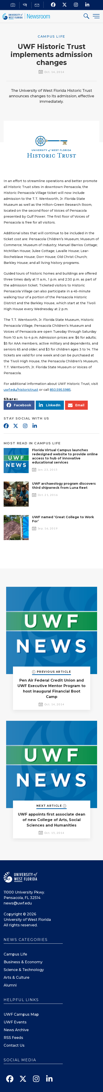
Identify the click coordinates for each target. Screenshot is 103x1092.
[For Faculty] (25, 5)
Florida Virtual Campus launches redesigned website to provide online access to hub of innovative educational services (65, 456)
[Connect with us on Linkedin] (87, 5)
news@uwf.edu (18, 903)
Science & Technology (24, 970)
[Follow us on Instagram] (76, 5)
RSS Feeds (13, 1037)
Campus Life (15, 954)
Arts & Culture (16, 977)
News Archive (16, 1030)
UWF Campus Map (21, 1014)
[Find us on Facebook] (53, 5)
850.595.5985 (60, 390)
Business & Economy (23, 962)
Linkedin (34, 426)
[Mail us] (37, 5)
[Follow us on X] (64, 5)
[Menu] (96, 16)
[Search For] (86, 17)
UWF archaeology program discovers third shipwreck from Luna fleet (64, 486)
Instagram (25, 426)
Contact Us (14, 1045)
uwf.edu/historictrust (21, 390)
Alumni (10, 985)
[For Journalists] (13, 5)
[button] (19, 405)
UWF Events (15, 1022)
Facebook (6, 426)
